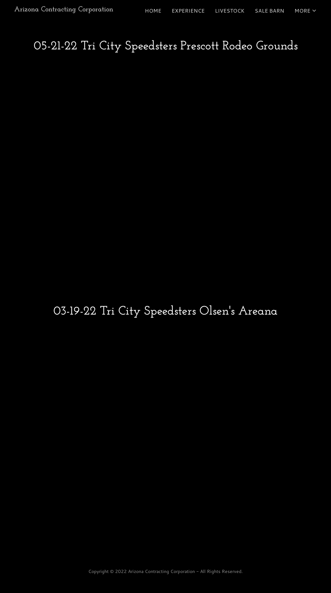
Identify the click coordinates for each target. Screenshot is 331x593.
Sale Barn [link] (269, 10)
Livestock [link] (229, 10)
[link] (63, 9)
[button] (305, 11)
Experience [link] (188, 10)
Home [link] (153, 10)
